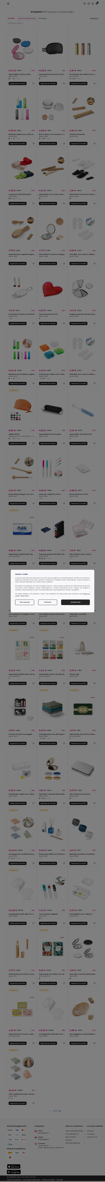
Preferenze (47, 602)
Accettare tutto (75, 602)
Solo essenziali (25, 602)
